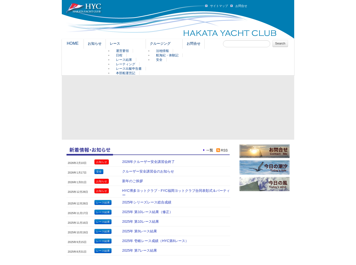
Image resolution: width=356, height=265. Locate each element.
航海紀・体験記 (167, 55)
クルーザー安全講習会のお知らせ (148, 171)
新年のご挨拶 (132, 181)
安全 (159, 60)
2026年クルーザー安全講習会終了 (148, 162)
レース (115, 43)
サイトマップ (219, 6)
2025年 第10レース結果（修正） (147, 212)
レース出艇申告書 (129, 68)
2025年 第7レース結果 (139, 250)
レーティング (125, 64)
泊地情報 (162, 51)
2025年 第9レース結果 (139, 231)
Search (280, 43)
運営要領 (122, 51)
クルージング (160, 43)
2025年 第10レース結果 (140, 221)
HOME (73, 43)
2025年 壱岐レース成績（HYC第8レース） (155, 241)
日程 (119, 55)
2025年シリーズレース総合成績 (146, 202)
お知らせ (95, 43)
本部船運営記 (125, 73)
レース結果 (124, 60)
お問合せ (241, 6)
